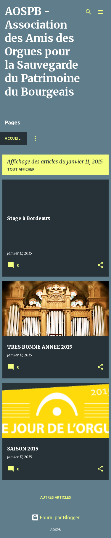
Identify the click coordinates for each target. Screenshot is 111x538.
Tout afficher (20, 169)
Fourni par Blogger (56, 517)
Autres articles (55, 497)
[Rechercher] (88, 12)
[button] (100, 265)
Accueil (12, 138)
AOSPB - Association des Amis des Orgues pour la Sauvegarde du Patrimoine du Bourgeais (42, 52)
